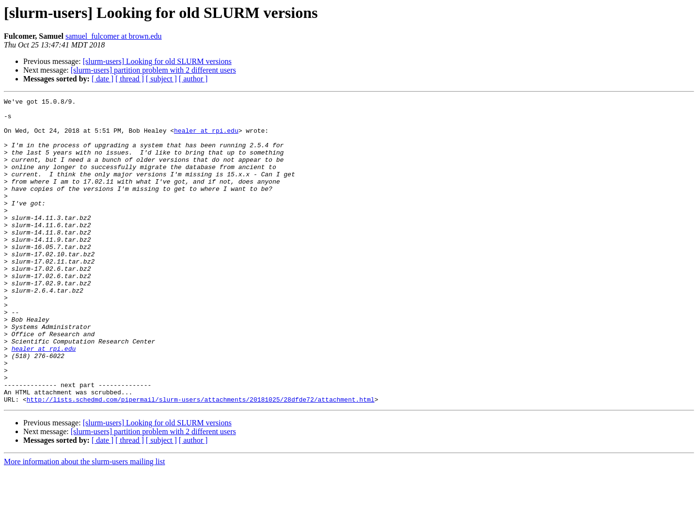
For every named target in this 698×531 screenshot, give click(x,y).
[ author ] (193, 79)
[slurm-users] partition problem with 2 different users (153, 70)
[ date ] (102, 79)
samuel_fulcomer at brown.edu (113, 36)
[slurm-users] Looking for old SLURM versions (157, 61)
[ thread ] (129, 79)
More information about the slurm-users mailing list (84, 522)
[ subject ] (161, 79)
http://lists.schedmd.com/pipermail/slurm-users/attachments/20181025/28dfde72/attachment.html (201, 460)
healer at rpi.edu (206, 137)
